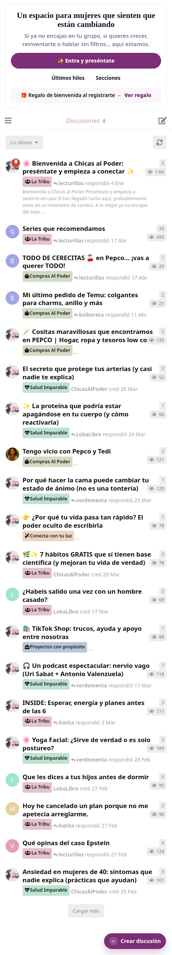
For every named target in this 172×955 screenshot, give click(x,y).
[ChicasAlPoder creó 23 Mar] (12, 520)
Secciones (108, 78)
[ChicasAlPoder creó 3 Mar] (12, 706)
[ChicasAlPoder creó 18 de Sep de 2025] (12, 166)
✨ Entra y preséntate (86, 60)
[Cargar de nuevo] (159, 142)
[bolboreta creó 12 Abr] (12, 261)
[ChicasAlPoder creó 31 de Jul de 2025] (12, 334)
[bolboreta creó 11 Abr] (12, 298)
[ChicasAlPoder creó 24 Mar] (12, 409)
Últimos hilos (67, 78)
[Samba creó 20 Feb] (12, 454)
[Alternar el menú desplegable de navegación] (86, 120)
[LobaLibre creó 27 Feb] (12, 780)
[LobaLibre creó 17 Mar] (12, 594)
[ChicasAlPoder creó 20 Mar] (12, 557)
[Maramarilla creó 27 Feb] (12, 809)
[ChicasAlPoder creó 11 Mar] (12, 631)
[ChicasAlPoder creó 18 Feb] (12, 483)
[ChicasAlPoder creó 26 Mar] (12, 372)
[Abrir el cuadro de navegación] (7, 120)
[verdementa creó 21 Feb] (12, 846)
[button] (135, 941)
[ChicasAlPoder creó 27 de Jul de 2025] (12, 743)
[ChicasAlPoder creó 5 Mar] (12, 668)
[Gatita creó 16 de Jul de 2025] (12, 231)
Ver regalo (137, 95)
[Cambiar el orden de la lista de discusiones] (24, 142)
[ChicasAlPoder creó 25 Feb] (12, 875)
